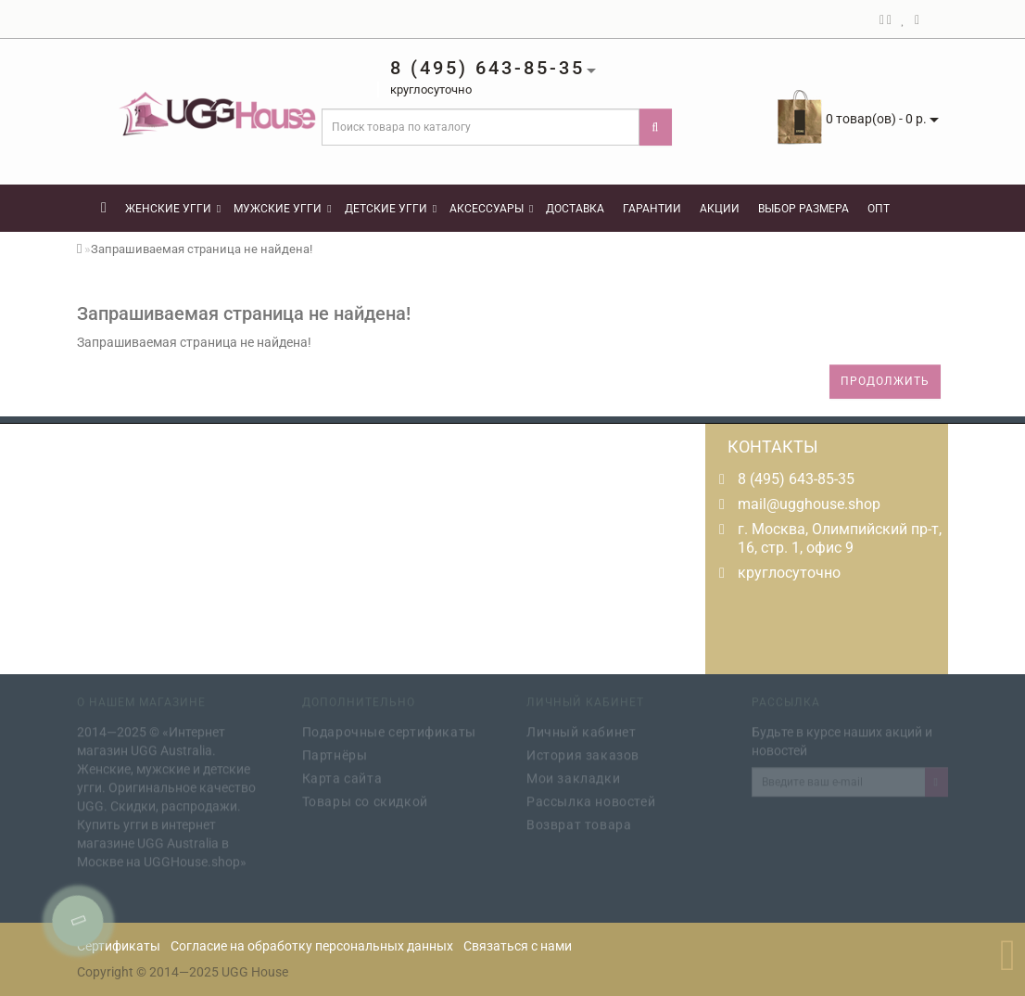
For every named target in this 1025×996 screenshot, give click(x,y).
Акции (720, 208)
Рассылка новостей (590, 799)
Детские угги (391, 208)
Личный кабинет (581, 729)
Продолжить (885, 381)
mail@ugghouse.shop (809, 504)
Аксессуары (491, 208)
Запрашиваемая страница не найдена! (201, 249)
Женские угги (173, 208)
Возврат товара (578, 822)
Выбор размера (803, 208)
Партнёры (335, 753)
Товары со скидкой (365, 799)
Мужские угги (282, 208)
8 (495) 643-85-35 (796, 479)
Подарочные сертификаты (389, 729)
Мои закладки (573, 776)
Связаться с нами (517, 946)
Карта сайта (342, 776)
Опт (878, 208)
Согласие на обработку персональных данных (312, 946)
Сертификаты (118, 946)
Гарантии (652, 208)
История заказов (582, 753)
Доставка (575, 208)
